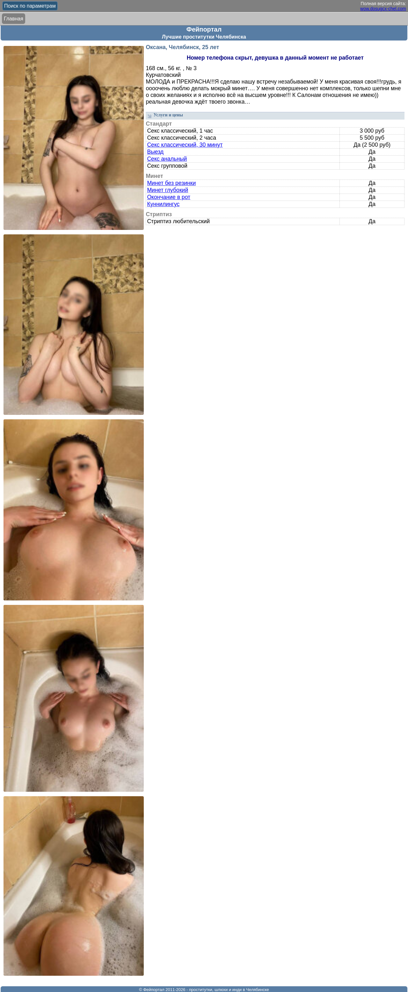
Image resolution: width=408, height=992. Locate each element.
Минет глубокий (167, 190)
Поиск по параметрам (30, 6)
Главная (13, 18)
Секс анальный (167, 159)
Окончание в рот (168, 197)
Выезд (155, 152)
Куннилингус (163, 204)
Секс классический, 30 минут (184, 145)
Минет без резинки (171, 183)
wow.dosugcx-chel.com (383, 8)
